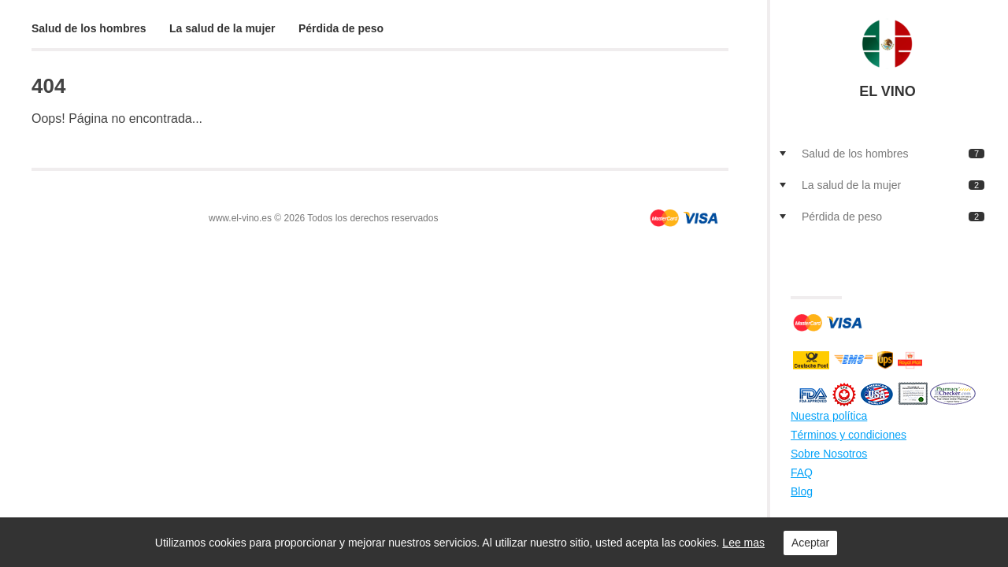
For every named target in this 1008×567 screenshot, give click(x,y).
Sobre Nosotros (829, 453)
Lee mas (743, 542)
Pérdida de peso (341, 28)
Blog (802, 491)
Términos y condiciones (848, 434)
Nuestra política (829, 416)
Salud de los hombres (89, 28)
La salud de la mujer (222, 28)
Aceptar (810, 542)
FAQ (802, 472)
